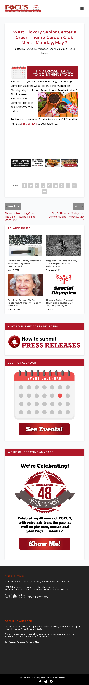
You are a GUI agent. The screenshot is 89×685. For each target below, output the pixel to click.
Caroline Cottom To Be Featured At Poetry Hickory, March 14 (25, 303)
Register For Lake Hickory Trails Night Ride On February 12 (61, 263)
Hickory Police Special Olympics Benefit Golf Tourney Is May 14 (59, 303)
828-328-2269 (29, 123)
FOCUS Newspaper (37, 49)
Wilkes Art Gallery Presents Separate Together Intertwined (24, 263)
